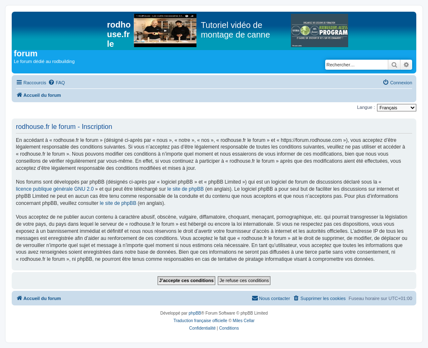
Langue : (366, 107)
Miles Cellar (244, 320)
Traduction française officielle (200, 320)
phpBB (195, 313)
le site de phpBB (185, 189)
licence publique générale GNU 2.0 (55, 189)
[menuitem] (56, 83)
